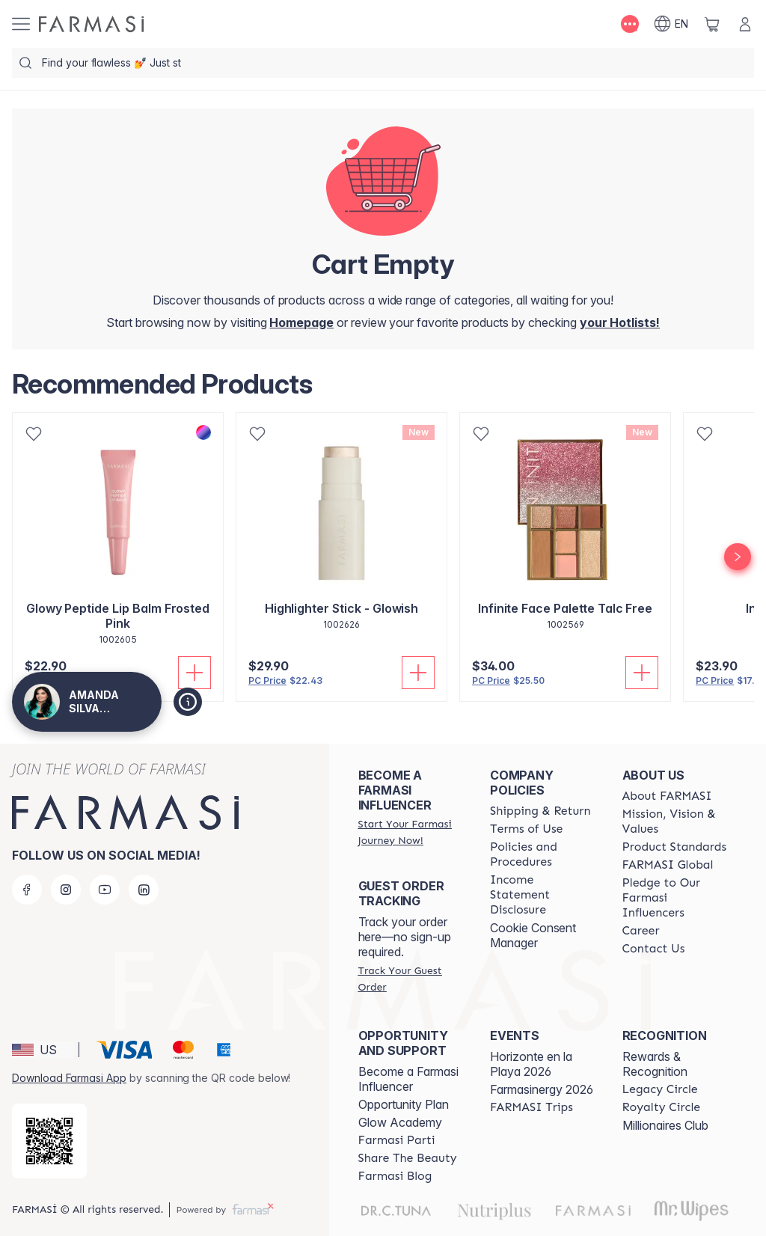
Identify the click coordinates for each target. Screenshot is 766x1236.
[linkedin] (144, 890)
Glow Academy (400, 1122)
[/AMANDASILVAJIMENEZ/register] (620, 322)
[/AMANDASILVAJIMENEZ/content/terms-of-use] (526, 829)
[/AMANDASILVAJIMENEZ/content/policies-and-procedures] (542, 854)
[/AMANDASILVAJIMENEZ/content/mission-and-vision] (674, 821)
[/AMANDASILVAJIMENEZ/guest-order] (410, 978)
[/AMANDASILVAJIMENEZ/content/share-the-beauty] (407, 1158)
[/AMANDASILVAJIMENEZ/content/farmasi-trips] (531, 1107)
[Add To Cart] (418, 672)
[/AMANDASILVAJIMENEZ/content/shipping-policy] (540, 811)
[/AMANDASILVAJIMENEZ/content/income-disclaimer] (542, 894)
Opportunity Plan (403, 1104)
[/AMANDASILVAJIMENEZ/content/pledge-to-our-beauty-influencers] (674, 897)
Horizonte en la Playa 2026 (531, 1064)
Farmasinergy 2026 (541, 1089)
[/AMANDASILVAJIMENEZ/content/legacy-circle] (660, 1089)
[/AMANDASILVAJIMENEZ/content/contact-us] (653, 948)
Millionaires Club (665, 1125)
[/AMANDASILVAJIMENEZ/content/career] (641, 930)
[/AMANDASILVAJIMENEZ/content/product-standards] (674, 846)
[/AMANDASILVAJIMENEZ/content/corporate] (668, 864)
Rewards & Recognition (654, 1064)
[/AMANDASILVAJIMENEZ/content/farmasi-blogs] (395, 1176)
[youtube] (105, 890)
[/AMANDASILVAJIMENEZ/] (91, 24)
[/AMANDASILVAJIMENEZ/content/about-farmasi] (667, 796)
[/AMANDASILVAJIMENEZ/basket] (712, 24)
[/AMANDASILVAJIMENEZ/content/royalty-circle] (661, 1107)
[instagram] (66, 890)
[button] (43, 1050)
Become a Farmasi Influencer (408, 1079)
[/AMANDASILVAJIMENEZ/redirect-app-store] (49, 1141)
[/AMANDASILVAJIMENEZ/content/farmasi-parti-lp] (396, 1140)
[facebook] (27, 890)
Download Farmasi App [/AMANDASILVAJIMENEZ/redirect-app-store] (69, 1077)
